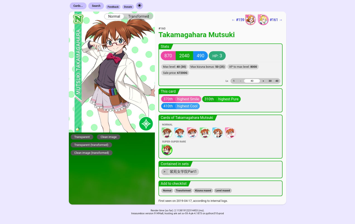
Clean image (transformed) (91, 152)
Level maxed (223, 190)
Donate (128, 6)
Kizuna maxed (203, 190)
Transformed (138, 16)
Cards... (78, 5)
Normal (114, 16)
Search (96, 5)
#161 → (270, 19)
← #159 (243, 19)
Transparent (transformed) (91, 145)
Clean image (109, 137)
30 (270, 80)
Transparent (82, 137)
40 (277, 80)
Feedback (113, 6)
